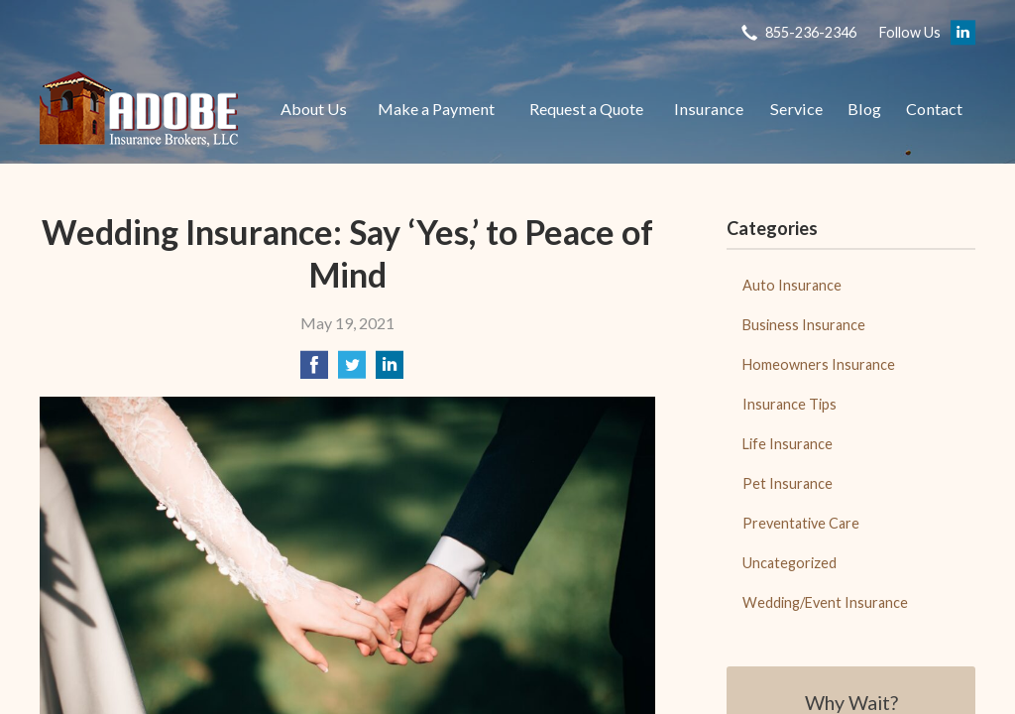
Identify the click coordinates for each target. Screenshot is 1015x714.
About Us (314, 108)
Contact (934, 108)
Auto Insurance (792, 285)
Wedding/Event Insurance (825, 602)
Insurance (708, 108)
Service (796, 108)
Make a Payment (436, 108)
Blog (864, 108)
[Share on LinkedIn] (389, 370)
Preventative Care (800, 523)
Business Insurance (803, 324)
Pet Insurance (787, 483)
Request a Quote (586, 108)
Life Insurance (787, 443)
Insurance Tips (789, 404)
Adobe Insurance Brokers (139, 109)
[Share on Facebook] (314, 370)
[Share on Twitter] (352, 370)
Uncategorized (789, 562)
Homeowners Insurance (818, 364)
